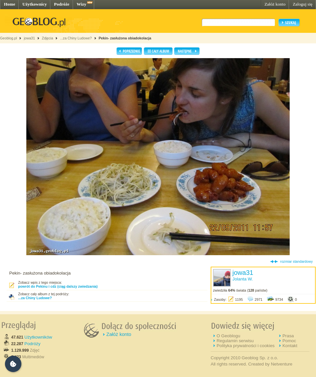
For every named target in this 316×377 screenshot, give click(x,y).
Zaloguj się (302, 4)
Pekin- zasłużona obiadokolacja (125, 38)
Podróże (61, 4)
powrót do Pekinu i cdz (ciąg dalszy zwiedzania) (58, 286)
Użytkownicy (34, 4)
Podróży (32, 343)
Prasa (288, 335)
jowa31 (29, 38)
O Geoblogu (228, 335)
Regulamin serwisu (235, 340)
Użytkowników (38, 337)
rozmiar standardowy (296, 261)
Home (9, 4)
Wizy (81, 4)
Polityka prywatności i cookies (246, 345)
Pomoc (289, 340)
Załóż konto (274, 4)
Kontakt (289, 345)
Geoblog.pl (8, 38)
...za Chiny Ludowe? (76, 38)
